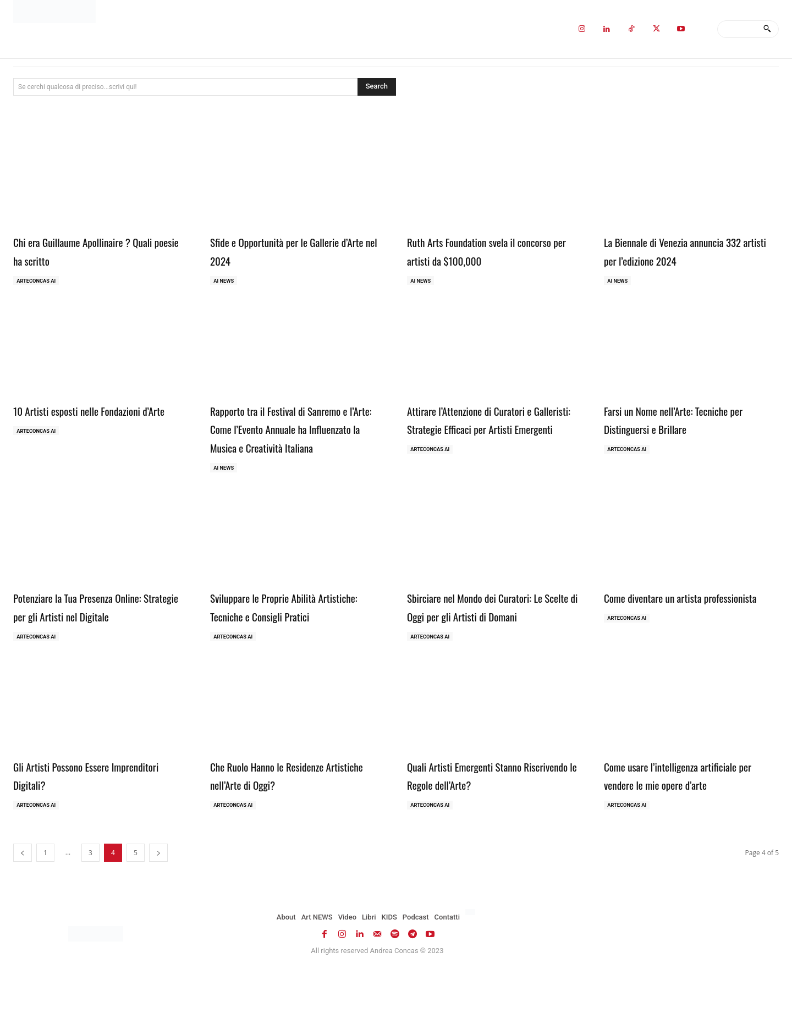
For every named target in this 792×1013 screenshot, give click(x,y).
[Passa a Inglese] (471, 956)
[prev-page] (22, 896)
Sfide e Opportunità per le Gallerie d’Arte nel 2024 (291, 250)
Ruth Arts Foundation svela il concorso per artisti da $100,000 (486, 250)
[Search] (767, 29)
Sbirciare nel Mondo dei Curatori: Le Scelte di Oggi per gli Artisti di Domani (492, 636)
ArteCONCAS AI (38, 281)
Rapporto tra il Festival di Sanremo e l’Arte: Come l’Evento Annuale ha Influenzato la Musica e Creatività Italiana (296, 439)
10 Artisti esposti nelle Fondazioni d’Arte (93, 420)
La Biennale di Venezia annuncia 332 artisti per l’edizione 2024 (690, 250)
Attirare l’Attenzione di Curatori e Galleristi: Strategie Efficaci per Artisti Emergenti (485, 429)
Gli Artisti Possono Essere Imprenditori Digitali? (73, 816)
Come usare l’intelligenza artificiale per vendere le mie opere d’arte (688, 816)
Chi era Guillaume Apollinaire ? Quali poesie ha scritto (87, 250)
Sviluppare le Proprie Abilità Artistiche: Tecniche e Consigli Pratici (281, 636)
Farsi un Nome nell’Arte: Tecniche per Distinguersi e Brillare (682, 420)
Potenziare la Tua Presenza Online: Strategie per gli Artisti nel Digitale (97, 627)
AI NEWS (225, 281)
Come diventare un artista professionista (665, 627)
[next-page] (158, 896)
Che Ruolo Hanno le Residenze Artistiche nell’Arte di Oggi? (282, 816)
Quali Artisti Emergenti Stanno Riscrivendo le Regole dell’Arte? (482, 816)
